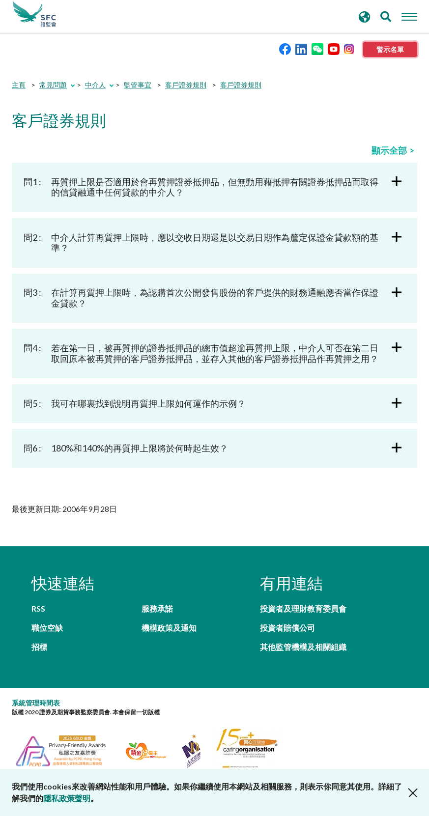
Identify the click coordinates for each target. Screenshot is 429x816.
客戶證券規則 (185, 85)
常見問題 (53, 85)
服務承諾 (157, 608)
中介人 (95, 85)
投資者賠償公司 (287, 627)
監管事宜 (137, 85)
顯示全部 (389, 150)
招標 (39, 646)
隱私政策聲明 (66, 798)
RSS (38, 608)
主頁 (19, 85)
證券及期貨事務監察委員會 (34, 14)
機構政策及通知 (169, 627)
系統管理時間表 (36, 703)
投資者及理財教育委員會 (303, 608)
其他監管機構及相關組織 (303, 646)
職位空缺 (47, 627)
